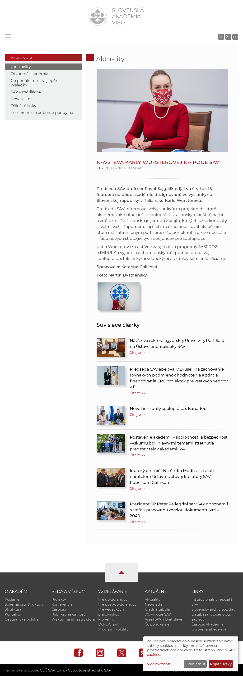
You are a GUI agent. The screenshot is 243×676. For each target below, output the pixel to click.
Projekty (58, 599)
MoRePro (106, 619)
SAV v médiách (25, 92)
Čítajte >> (137, 352)
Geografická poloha (22, 619)
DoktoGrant (108, 624)
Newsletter (21, 99)
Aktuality (22, 67)
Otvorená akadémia (29, 74)
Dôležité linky (23, 106)
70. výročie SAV (158, 614)
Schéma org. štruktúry (24, 604)
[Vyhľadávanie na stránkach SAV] (221, 37)
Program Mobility (113, 629)
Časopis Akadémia (208, 624)
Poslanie (12, 599)
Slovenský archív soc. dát (213, 609)
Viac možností (159, 664)
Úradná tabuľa (157, 609)
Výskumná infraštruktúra (73, 619)
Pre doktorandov (112, 599)
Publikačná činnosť (68, 614)
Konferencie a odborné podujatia (42, 112)
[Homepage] (97, 16)
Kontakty (13, 614)
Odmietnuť (195, 664)
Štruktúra (13, 609)
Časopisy (59, 609)
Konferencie (62, 604)
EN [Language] (235, 37)
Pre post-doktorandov (117, 604)
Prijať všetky (221, 664)
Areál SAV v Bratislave (163, 619)
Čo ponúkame (157, 624)
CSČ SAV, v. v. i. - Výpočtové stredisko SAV (75, 670)
